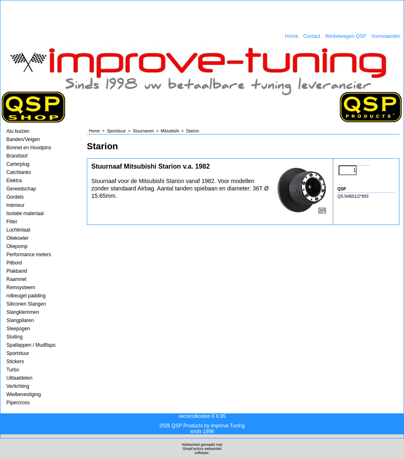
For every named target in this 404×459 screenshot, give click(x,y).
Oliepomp (17, 246)
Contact (311, 36)
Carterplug (18, 164)
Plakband (17, 271)
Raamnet (17, 279)
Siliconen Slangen (26, 304)
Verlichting (18, 386)
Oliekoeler (18, 238)
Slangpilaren (20, 320)
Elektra (14, 180)
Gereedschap (21, 189)
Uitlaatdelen (20, 378)
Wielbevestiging (24, 394)
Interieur (16, 205)
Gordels (15, 197)
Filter (12, 222)
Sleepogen (18, 329)
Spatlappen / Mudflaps (31, 345)
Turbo (13, 370)
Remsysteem (21, 287)
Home (291, 36)
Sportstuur (18, 353)
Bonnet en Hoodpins (29, 148)
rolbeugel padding (26, 296)
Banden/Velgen (23, 139)
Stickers (15, 361)
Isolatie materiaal (25, 213)
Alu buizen (18, 131)
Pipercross (18, 403)
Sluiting (15, 337)
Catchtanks (19, 172)
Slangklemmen (23, 312)
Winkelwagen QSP (345, 36)
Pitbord (14, 263)
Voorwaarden (385, 36)
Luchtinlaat (18, 230)
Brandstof (17, 156)
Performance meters (29, 254)
